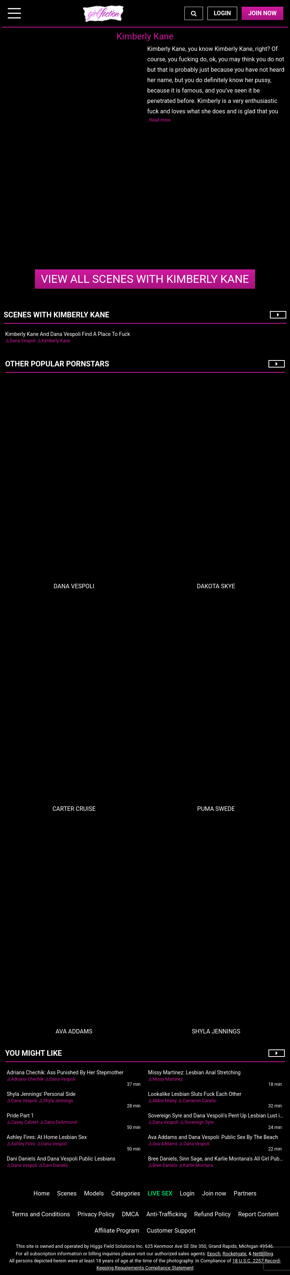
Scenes (67, 1193)
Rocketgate (234, 1253)
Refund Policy (212, 1214)
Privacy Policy (95, 1214)
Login (222, 13)
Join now (214, 1193)
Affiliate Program (116, 1230)
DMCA (130, 1214)
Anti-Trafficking (166, 1214)
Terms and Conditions (41, 1214)
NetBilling (263, 1253)
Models (94, 1193)
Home (41, 1193)
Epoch (213, 1253)
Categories (125, 1193)
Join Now (262, 13)
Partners (245, 1193)
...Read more (158, 120)
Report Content (258, 1214)
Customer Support (171, 1230)
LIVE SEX (160, 1193)
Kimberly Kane (145, 278)
